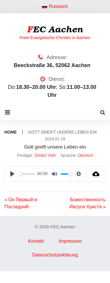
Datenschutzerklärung (55, 254)
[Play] (12, 174)
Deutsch (85, 155)
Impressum (70, 241)
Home (10, 132)
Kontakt (36, 241)
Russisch (55, 6)
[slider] (26, 174)
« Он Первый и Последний (20, 203)
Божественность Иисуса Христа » (88, 203)
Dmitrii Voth (45, 155)
